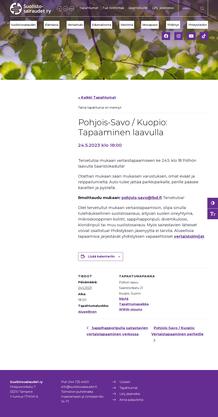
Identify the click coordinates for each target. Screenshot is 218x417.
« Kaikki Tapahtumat (97, 97)
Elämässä (51, 24)
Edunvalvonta (101, 24)
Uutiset (124, 382)
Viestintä (126, 24)
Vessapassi (150, 24)
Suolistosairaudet (23, 24)
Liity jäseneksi (163, 8)
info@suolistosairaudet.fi (79, 387)
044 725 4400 (78, 382)
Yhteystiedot (197, 24)
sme (71, 8)
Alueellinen (87, 312)
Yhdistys (173, 24)
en (65, 8)
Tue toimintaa (113, 8)
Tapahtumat (88, 8)
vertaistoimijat (189, 236)
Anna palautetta (131, 400)
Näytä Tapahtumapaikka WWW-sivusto (134, 304)
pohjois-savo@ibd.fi (142, 197)
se (59, 8)
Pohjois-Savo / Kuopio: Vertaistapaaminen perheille (177, 331)
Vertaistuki (75, 24)
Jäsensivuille (138, 8)
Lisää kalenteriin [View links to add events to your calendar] (101, 256)
